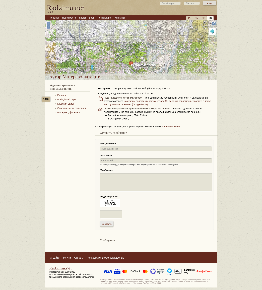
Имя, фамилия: (108, 143)
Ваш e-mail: (106, 155)
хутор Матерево (143, 65)
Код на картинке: (109, 196)
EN (196, 18)
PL (189, 18)
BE (203, 18)
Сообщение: (107, 170)
